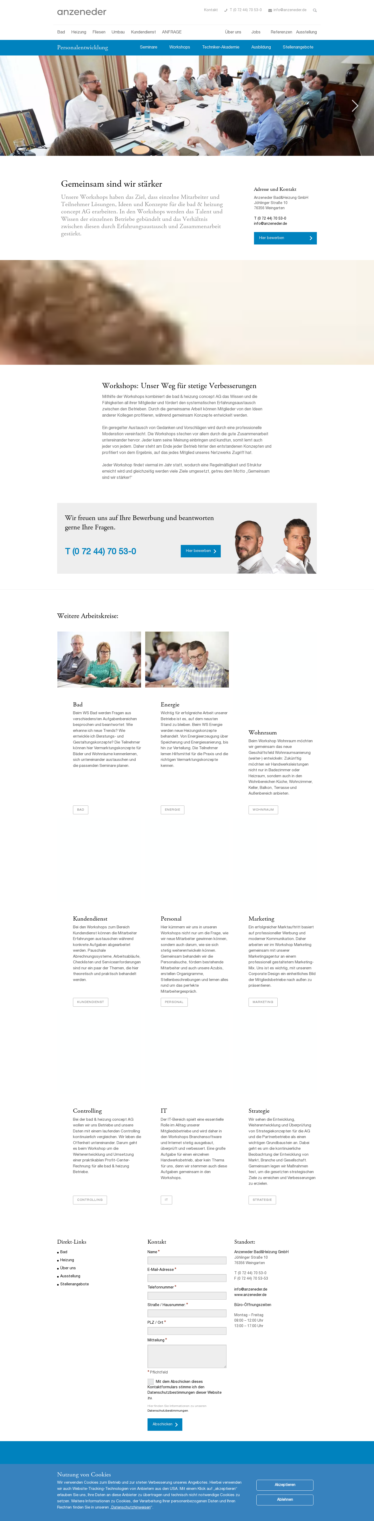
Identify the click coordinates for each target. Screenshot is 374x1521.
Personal (171, 919)
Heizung (78, 33)
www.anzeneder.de (250, 1296)
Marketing (261, 919)
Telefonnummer (161, 1288)
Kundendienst (143, 33)
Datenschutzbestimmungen (168, 1411)
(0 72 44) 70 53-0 (104, 552)
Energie (170, 705)
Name (152, 1253)
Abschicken (162, 1425)
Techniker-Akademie (220, 48)
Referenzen (281, 33)
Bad (61, 33)
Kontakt (211, 10)
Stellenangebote (298, 48)
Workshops (179, 48)
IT (164, 1112)
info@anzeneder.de (289, 10)
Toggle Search (315, 10)
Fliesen (98, 33)
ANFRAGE (172, 33)
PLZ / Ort (155, 1324)
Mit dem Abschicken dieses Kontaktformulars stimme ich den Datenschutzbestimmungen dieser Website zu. (185, 1390)
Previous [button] (19, 106)
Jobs (256, 33)
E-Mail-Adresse (161, 1271)
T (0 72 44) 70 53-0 (246, 10)
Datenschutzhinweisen (131, 1508)
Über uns (233, 33)
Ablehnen (285, 1500)
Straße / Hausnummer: (166, 1306)
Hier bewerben (271, 238)
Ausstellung (306, 33)
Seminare (148, 48)
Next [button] (355, 106)
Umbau (118, 33)
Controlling (87, 1112)
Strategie (258, 1112)
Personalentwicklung (82, 47)
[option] (187, 105)
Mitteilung (156, 1341)
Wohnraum (262, 733)
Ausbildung (261, 48)
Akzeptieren (285, 1485)
